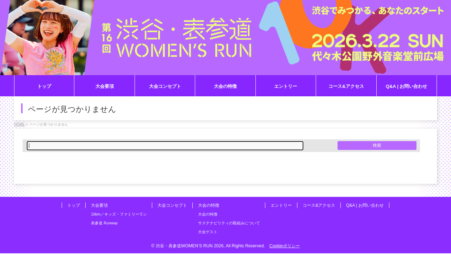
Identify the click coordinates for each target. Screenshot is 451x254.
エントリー (281, 205)
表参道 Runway (104, 223)
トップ (73, 205)
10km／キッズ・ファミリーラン (119, 214)
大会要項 (99, 205)
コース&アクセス (319, 205)
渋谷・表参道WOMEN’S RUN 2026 (189, 245)
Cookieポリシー (284, 245)
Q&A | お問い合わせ (364, 205)
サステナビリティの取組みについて (229, 223)
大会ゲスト (207, 232)
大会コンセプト (172, 205)
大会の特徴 (208, 205)
